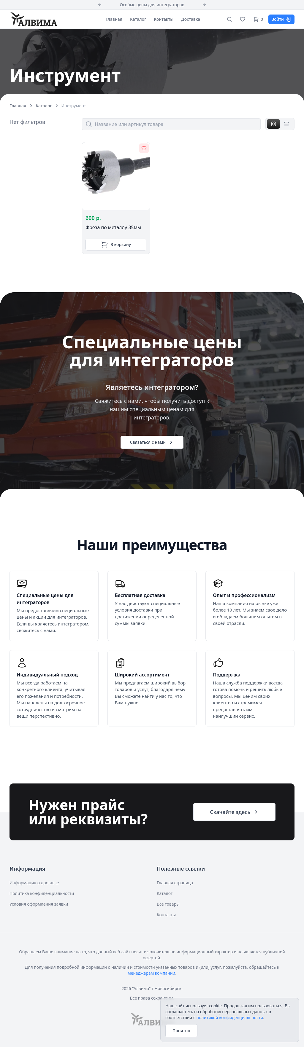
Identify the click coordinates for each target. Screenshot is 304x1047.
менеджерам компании (151, 973)
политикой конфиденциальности (229, 1017)
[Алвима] (33, 19)
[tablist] (279, 124)
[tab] (273, 124)
